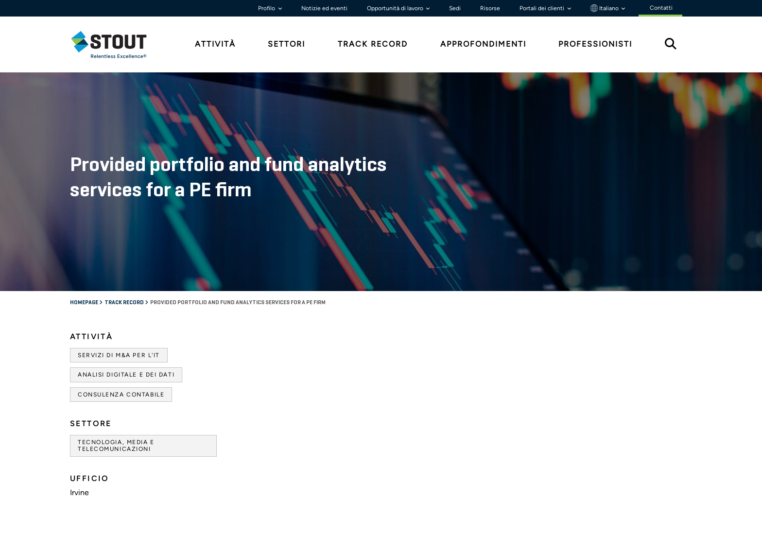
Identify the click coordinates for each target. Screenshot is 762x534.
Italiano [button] (605, 8)
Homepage (84, 303)
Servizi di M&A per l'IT (119, 355)
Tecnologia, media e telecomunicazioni (116, 445)
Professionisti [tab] (595, 44)
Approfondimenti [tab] (483, 44)
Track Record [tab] (373, 44)
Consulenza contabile (121, 394)
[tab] (116, 44)
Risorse (490, 8)
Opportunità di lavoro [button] (396, 8)
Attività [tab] (215, 44)
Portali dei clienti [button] (543, 8)
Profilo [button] (267, 8)
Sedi (455, 8)
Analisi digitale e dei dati (126, 374)
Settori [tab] (286, 44)
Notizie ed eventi (324, 8)
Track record (124, 303)
